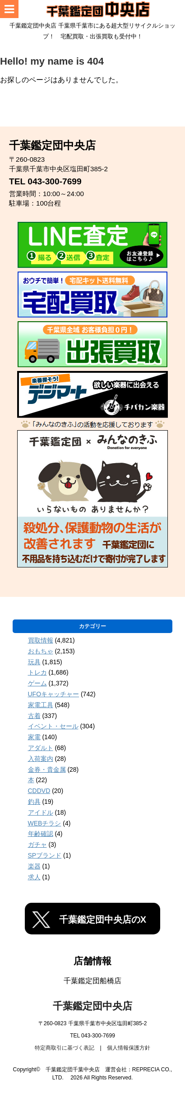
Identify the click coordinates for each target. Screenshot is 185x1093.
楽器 (34, 866)
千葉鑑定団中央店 (92, 1006)
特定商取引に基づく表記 (64, 1048)
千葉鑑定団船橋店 (92, 981)
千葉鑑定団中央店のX (102, 919)
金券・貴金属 (47, 769)
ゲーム (37, 683)
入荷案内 (40, 758)
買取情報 (40, 640)
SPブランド (45, 855)
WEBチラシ (44, 823)
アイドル (40, 812)
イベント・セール (53, 726)
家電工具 (40, 704)
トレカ (37, 672)
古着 (34, 715)
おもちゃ (40, 651)
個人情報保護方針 (128, 1048)
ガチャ (37, 844)
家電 (34, 737)
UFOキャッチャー (53, 694)
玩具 (34, 662)
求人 (34, 877)
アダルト (40, 747)
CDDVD (39, 790)
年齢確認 (40, 833)
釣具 (34, 801)
